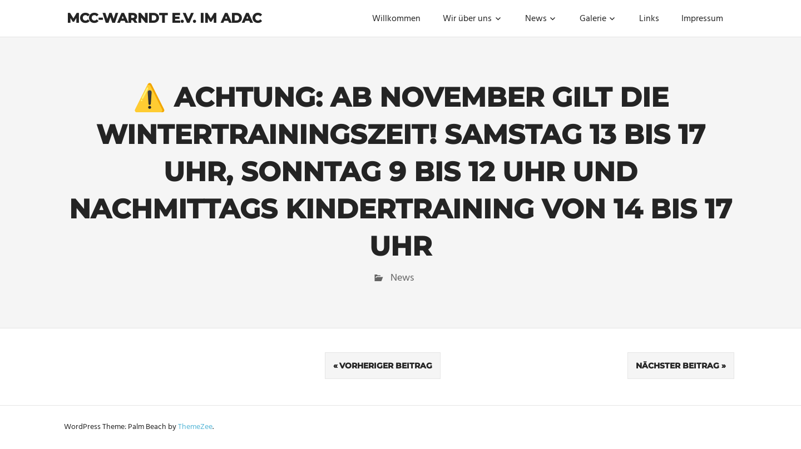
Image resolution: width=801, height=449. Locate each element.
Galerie (593, 19)
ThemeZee (195, 427)
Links (649, 19)
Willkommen (396, 19)
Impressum (702, 19)
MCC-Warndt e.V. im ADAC (164, 18)
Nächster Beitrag (677, 366)
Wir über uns (467, 19)
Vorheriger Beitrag (385, 366)
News (536, 19)
